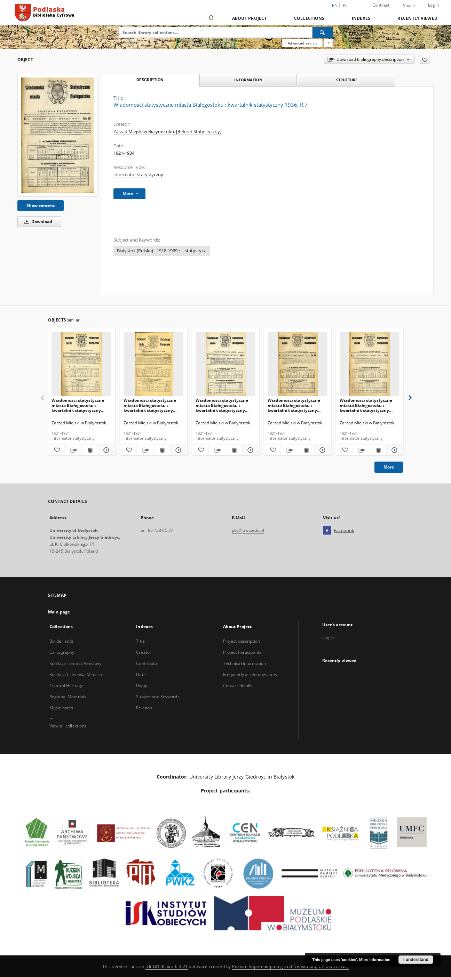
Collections (309, 18)
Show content (40, 206)
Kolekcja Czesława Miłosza (75, 674)
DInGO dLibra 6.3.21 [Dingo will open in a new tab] (166, 966)
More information (374, 960)
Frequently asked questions (250, 674)
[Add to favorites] (424, 59)
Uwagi (142, 686)
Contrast (381, 5)
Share (409, 5)
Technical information (244, 663)
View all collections (67, 726)
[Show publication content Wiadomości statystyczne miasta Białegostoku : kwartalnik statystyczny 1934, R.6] (90, 450)
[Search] (322, 32)
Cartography (61, 652)
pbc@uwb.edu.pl (248, 530)
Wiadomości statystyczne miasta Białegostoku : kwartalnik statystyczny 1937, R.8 (294, 405)
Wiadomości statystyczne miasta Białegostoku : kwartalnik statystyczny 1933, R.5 (150, 405)
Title (140, 641)
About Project (249, 18)
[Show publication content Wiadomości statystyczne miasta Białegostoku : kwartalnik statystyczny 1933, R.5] (162, 450)
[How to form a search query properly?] (328, 43)
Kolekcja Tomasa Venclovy (75, 663)
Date (140, 674)
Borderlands (61, 641)
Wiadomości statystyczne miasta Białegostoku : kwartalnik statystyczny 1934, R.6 (78, 405)
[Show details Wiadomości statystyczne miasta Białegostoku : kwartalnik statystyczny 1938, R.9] (394, 450)
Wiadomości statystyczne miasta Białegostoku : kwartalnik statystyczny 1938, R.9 (366, 405)
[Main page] (211, 18)
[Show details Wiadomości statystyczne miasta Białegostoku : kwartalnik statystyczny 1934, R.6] (105, 450)
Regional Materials (67, 697)
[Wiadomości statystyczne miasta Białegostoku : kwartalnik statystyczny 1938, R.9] (369, 364)
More (388, 467)
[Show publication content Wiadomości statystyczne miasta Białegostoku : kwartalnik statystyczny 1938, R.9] (378, 450)
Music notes (61, 708)
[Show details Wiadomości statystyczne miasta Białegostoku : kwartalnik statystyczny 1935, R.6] (250, 450)
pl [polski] (345, 5)
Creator (143, 652)
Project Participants (242, 652)
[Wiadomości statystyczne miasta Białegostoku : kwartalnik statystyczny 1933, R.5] (153, 364)
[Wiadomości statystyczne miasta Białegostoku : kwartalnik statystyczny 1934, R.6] (81, 364)
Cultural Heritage (66, 686)
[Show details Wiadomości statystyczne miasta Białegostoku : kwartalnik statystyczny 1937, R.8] (322, 450)
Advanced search (302, 43)
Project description (241, 641)
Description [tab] (149, 80)
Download (37, 222)
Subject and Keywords (157, 697)
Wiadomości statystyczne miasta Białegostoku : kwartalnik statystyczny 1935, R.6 (222, 405)
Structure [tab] (346, 79)
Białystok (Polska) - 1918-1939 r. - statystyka (161, 251)
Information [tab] (248, 79)
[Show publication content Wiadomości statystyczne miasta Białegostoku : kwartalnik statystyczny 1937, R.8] (306, 450)
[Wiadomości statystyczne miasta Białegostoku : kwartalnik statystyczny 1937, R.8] (297, 364)
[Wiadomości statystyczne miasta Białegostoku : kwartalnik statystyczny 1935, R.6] (225, 364)
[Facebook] (327, 531)
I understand (415, 959)
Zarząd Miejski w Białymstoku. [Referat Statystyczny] (167, 132)
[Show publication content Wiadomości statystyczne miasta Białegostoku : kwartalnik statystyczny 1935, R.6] (234, 450)
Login (433, 5)
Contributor (147, 663)
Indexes (361, 18)
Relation (144, 708)
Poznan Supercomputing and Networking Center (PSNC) (290, 966)
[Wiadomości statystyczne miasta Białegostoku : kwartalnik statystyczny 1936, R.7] (57, 135)
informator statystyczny (138, 175)
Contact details (238, 686)
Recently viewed (417, 18)
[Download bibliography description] (73, 450)
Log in (328, 638)
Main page (59, 612)
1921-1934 (123, 153)
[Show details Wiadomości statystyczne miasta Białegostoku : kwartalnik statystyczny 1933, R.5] (177, 450)
